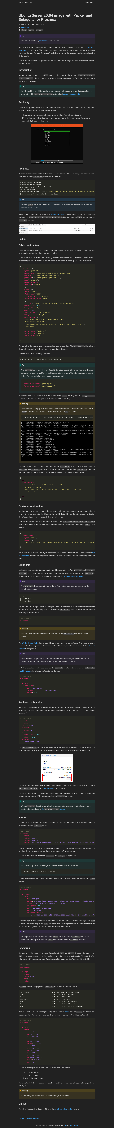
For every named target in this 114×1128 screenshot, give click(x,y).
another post (43, 41)
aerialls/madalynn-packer (63, 1109)
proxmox (39, 30)
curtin (66, 1012)
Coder (70, 1125)
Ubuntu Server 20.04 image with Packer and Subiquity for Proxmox (55, 17)
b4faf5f (75, 1125)
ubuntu (23, 30)
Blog (87, 2)
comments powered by (29, 1118)
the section (53, 809)
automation (25, 27)
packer (31, 30)
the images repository (58, 214)
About (92, 2)
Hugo (65, 1125)
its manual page (47, 788)
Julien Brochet (25, 2)
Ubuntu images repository (72, 94)
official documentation (30, 643)
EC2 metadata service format (73, 576)
